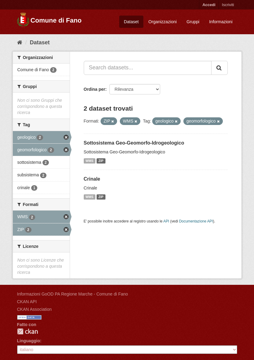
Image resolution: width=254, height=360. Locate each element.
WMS (90, 161)
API (166, 221)
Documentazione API (196, 221)
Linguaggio (28, 340)
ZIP (100, 161)
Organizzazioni (163, 21)
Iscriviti (228, 4)
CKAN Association (34, 309)
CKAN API (27, 301)
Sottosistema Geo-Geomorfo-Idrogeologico (134, 142)
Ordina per (94, 89)
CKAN (27, 331)
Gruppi (192, 21)
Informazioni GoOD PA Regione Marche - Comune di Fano (72, 294)
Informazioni (220, 21)
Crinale (92, 179)
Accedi (208, 4)
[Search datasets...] (148, 68)
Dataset (131, 21)
